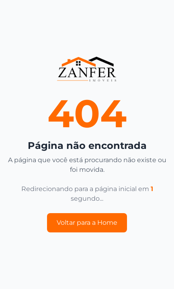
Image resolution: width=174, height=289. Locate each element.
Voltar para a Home (87, 222)
